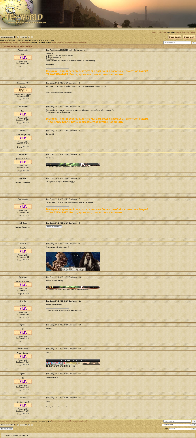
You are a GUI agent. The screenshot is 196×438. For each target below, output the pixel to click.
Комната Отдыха (12, 42)
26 (28, 37)
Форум (2, 42)
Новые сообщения (159, 32)
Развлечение (24, 42)
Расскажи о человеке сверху (40, 42)
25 (26, 37)
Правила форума (182, 32)
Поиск (193, 32)
